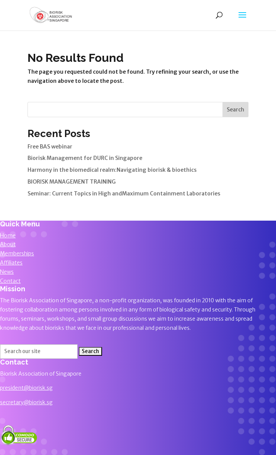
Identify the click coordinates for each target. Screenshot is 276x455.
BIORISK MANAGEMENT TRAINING (72, 181)
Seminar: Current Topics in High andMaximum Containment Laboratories (124, 193)
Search (235, 109)
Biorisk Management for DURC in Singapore (85, 158)
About (8, 244)
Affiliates (11, 262)
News (7, 271)
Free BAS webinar (50, 146)
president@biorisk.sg (26, 387)
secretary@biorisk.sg (26, 402)
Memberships (17, 253)
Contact (10, 281)
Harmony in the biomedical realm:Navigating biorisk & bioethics (112, 169)
